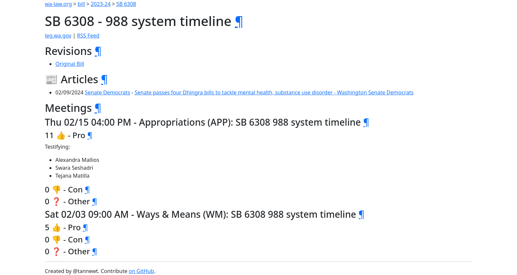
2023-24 (100, 4)
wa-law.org (58, 4)
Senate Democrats (107, 92)
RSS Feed (88, 35)
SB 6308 (126, 4)
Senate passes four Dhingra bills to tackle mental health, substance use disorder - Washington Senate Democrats (274, 92)
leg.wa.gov (58, 35)
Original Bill (69, 63)
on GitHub (141, 271)
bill (81, 4)
